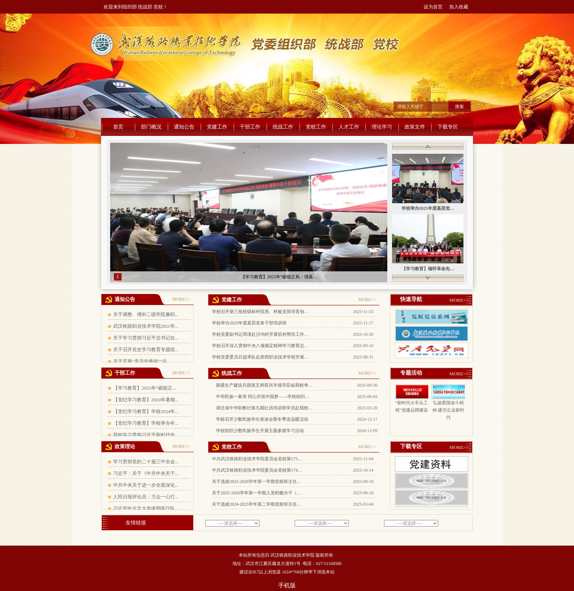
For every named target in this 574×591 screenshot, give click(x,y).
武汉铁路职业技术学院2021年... (146, 326)
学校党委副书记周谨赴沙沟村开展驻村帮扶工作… (260, 334)
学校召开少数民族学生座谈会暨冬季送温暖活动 (262, 419)
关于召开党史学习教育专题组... (146, 349)
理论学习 (382, 127)
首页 (118, 127)
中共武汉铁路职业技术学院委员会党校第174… (257, 470)
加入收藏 (458, 7)
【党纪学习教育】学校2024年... (146, 411)
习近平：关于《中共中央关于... (146, 473)
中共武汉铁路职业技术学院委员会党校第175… (257, 458)
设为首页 (433, 7)
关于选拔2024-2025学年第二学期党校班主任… (256, 504)
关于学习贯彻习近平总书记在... (146, 338)
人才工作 (349, 127)
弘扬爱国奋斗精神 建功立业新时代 (448, 410)
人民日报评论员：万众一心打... (146, 496)
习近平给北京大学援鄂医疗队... (146, 508)
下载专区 (447, 127)
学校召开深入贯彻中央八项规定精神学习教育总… (260, 345)
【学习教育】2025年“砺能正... (144, 388)
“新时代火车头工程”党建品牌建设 (411, 406)
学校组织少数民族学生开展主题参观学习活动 (260, 430)
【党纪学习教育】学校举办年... (146, 423)
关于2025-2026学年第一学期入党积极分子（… (256, 492)
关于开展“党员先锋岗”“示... (142, 361)
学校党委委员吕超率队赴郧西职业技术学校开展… (260, 357)
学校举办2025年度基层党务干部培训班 (249, 323)
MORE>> (181, 299)
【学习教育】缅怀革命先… (428, 268)
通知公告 (184, 127)
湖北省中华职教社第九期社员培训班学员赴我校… (264, 407)
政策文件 (415, 127)
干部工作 (250, 127)
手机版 (287, 585)
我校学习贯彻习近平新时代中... (146, 435)
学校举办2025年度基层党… (428, 208)
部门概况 (151, 127)
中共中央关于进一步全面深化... (146, 485)
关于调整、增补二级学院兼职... (146, 314)
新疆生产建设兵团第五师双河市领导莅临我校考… (264, 385)
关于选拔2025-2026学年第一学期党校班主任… (256, 481)
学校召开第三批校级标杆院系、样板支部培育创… (260, 311)
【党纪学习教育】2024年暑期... (146, 399)
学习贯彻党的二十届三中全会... (146, 461)
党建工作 (217, 127)
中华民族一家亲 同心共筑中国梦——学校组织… (262, 396)
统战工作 (283, 127)
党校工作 (316, 127)
